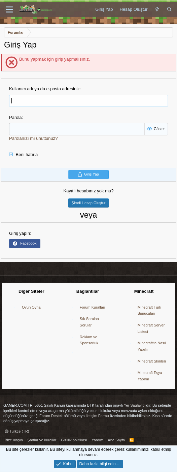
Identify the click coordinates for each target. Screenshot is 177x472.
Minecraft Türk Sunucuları (149, 310)
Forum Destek (51, 416)
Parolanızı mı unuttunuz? (33, 138)
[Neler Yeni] (157, 9)
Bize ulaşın (14, 440)
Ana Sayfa (116, 440)
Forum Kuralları (92, 307)
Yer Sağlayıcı (134, 405)
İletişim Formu (97, 416)
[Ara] (169, 9)
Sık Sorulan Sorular (89, 322)
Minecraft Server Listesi (151, 328)
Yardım (97, 440)
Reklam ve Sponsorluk (89, 340)
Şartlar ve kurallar (41, 440)
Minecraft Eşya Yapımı (150, 376)
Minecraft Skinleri (152, 361)
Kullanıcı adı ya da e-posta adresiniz (44, 88)
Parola (15, 117)
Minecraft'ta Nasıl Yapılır (152, 346)
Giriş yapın (19, 233)
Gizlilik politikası (74, 440)
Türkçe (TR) (17, 431)
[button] (9, 9)
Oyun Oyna (31, 307)
